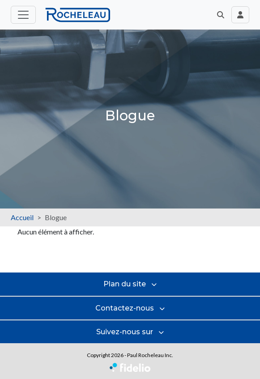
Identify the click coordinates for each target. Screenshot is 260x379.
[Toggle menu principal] (23, 15)
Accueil (22, 217)
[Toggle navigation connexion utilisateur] (240, 14)
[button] (220, 14)
